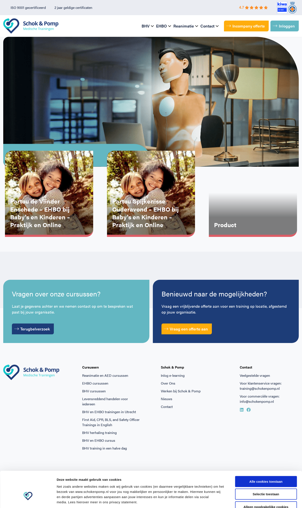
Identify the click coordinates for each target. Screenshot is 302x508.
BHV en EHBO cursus (98, 440)
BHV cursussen (94, 390)
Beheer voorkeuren (238, 499)
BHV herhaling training (99, 432)
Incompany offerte (245, 26)
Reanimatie (183, 26)
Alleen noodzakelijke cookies (265, 480)
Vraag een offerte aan (186, 329)
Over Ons (168, 383)
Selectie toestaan (266, 468)
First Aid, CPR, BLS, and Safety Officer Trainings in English (111, 422)
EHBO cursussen (95, 383)
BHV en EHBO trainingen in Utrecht (109, 411)
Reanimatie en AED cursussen (105, 375)
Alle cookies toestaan (265, 455)
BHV (146, 26)
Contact (207, 26)
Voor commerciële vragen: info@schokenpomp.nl (260, 399)
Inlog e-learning (173, 375)
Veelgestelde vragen (255, 375)
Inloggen (284, 26)
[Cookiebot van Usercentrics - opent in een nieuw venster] (28, 499)
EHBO (161, 26)
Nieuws (166, 398)
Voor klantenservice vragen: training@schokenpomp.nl (261, 386)
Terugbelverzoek (32, 329)
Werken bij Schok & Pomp (181, 390)
